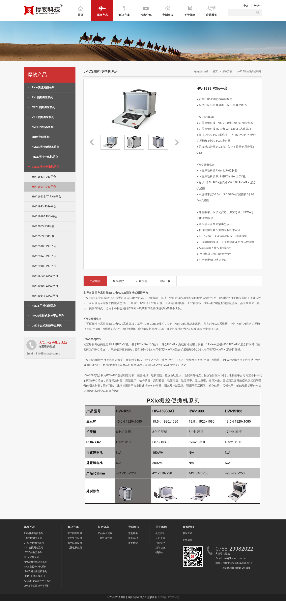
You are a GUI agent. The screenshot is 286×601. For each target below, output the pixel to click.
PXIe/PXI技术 (105, 538)
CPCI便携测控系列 (43, 107)
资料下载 (164, 281)
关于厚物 (189, 14)
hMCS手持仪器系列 (44, 305)
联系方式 (187, 533)
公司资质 (160, 538)
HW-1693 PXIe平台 (44, 186)
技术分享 (146, 14)
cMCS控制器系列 (42, 127)
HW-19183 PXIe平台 (45, 216)
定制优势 (133, 542)
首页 (80, 14)
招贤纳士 (160, 552)
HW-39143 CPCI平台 (45, 295)
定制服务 (167, 14)
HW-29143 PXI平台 (44, 256)
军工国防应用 (75, 533)
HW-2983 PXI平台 (43, 236)
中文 (245, 5)
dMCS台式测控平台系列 (47, 325)
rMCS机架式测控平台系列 (48, 315)
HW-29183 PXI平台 (44, 266)
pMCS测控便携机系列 (45, 166)
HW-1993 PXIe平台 (44, 206)
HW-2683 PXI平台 (43, 226)
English (258, 5)
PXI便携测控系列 (42, 97)
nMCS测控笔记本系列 (45, 146)
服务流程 (133, 538)
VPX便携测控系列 (43, 117)
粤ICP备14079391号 (168, 597)
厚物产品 (102, 14)
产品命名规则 (105, 533)
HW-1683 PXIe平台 (44, 176)
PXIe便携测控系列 (43, 87)
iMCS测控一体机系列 (45, 156)
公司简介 (160, 533)
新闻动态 (160, 547)
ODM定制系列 (40, 137)
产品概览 (95, 281)
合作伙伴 (160, 542)
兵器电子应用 (75, 547)
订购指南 (141, 281)
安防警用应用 (75, 538)
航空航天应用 (75, 542)
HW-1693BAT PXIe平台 (46, 196)
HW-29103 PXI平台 (44, 246)
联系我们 (211, 14)
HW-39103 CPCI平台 (45, 285)
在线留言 (187, 540)
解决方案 (124, 14)
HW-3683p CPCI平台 (45, 275)
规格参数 (118, 281)
